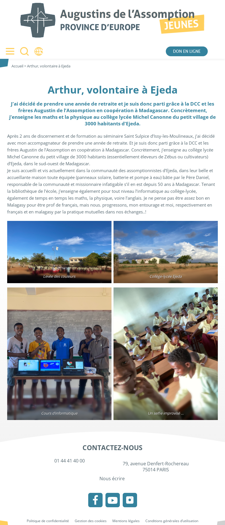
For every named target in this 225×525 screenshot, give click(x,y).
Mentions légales (126, 520)
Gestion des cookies (91, 520)
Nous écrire (112, 478)
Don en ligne (187, 51)
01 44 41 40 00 (69, 461)
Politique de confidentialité (48, 520)
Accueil (17, 66)
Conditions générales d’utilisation (171, 520)
